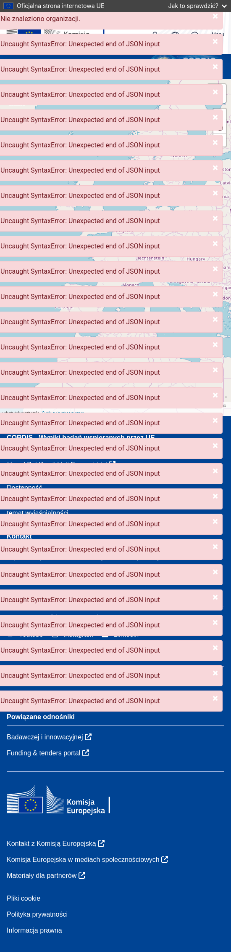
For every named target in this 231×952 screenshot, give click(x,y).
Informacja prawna (34, 930)
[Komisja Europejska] (64, 33)
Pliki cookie (23, 898)
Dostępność (24, 487)
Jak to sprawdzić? (197, 5)
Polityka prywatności (37, 914)
